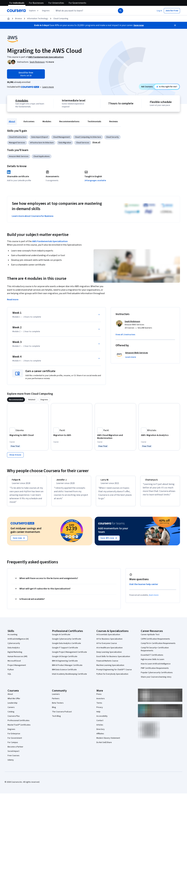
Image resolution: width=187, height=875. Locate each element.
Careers (11, 710)
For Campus (13, 745)
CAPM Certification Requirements (155, 641)
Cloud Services (82, 142)
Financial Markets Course (107, 663)
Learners (56, 696)
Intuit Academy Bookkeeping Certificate (69, 676)
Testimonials (94, 121)
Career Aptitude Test (150, 637)
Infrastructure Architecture (42, 142)
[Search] (120, 10)
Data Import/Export (39, 137)
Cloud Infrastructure (17, 137)
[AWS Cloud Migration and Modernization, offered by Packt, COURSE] (115, 437)
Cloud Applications (41, 156)
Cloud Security (112, 137)
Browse (18, 18)
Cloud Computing (60, 18)
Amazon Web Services (18, 156)
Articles (99, 727)
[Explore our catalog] (34, 10)
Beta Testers (58, 705)
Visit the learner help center (143, 586)
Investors (100, 701)
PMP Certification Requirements (155, 670)
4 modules (21, 101)
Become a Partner (15, 749)
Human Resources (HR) (17, 659)
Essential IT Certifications (152, 657)
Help (98, 714)
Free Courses (13, 758)
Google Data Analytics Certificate (66, 645)
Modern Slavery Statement (108, 740)
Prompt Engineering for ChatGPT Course (114, 672)
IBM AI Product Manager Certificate (67, 667)
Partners (55, 701)
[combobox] (82, 10)
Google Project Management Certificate (69, 654)
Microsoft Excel (14, 663)
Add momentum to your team (113, 533)
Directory (100, 731)
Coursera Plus (14, 718)
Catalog (11, 714)
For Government (15, 740)
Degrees (11, 731)
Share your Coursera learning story (156, 679)
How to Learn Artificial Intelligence (155, 666)
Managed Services (17, 142)
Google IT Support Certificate (65, 650)
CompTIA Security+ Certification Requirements (155, 652)
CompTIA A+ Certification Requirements (158, 645)
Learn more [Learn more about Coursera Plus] (48, 87)
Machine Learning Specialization (110, 667)
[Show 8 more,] (15, 455)
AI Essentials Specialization (108, 637)
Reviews (113, 121)
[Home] (8, 18)
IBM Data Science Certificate (64, 672)
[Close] (175, 25)
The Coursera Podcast (62, 714)
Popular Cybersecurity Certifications (157, 675)
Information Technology (37, 18)
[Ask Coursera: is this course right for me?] (166, 86)
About (12, 121)
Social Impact (13, 753)
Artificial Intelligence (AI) (18, 641)
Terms (99, 705)
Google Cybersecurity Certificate (66, 641)
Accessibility (102, 718)
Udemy (11, 762)
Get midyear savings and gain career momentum (26, 533)
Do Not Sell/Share (104, 745)
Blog (54, 710)
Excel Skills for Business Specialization (113, 659)
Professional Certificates (19, 723)
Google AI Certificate (61, 637)
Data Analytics (14, 650)
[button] (46, 10)
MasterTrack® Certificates (19, 727)
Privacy (99, 710)
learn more (154, 597)
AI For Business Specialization (109, 641)
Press (99, 696)
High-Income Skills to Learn (152, 662)
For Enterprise (14, 736)
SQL (9, 676)
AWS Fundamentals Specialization (50, 241)
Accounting (12, 637)
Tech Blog (56, 718)
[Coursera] (16, 10)
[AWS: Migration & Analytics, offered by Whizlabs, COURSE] (159, 435)
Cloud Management (61, 137)
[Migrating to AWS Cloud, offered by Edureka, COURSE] (27, 435)
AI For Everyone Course (106, 645)
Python (11, 672)
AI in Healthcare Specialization (109, 650)
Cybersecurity (14, 645)
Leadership (12, 705)
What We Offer (14, 701)
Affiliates (100, 736)
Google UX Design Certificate (64, 659)
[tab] (16, 399)
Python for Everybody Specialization (112, 676)
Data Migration (65, 142)
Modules (47, 121)
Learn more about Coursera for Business (32, 216)
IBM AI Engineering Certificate (65, 663)
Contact (99, 723)
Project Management (17, 667)
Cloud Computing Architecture (88, 137)
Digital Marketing (15, 654)
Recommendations (69, 121)
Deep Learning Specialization (109, 654)
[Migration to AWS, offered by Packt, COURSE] (71, 435)
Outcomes (28, 121)
